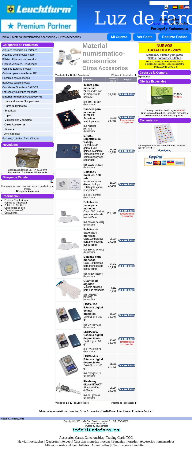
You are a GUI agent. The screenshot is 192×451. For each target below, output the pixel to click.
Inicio (5, 37)
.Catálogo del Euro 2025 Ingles (164, 110)
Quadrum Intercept (58, 441)
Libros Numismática (15, 105)
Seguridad (10, 110)
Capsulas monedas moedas (92, 441)
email (168, 61)
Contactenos (11, 213)
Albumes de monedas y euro (18, 54)
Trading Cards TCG (119, 437)
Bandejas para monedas (16, 82)
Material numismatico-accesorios (33, 37)
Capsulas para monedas (16, 78)
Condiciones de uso (14, 207)
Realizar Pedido (174, 37)
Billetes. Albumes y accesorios (19, 59)
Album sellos (100, 445)
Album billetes (79, 445)
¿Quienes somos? (13, 210)
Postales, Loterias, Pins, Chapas (20, 138)
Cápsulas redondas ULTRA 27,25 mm (27, 170)
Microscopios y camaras (18, 119)
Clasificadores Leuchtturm (129, 445)
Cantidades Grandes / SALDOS (20, 87)
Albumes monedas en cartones (19, 50)
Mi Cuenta (119, 37)
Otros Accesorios (69, 37)
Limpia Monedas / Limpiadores (21, 101)
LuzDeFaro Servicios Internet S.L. (96, 421)
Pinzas (9, 129)
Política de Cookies (14, 205)
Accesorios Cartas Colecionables (81, 437)
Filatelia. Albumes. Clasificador (19, 64)
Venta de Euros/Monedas (16, 68)
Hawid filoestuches (31, 441)
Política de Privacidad (15, 202)
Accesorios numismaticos (157, 441)
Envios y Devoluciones (16, 200)
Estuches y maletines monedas (19, 92)
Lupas (7, 115)
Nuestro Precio (113, 79)
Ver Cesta (145, 37)
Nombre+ (88, 79)
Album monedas (56, 445)
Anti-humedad (12, 133)
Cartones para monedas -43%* (19, 73)
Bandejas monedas (125, 441)
